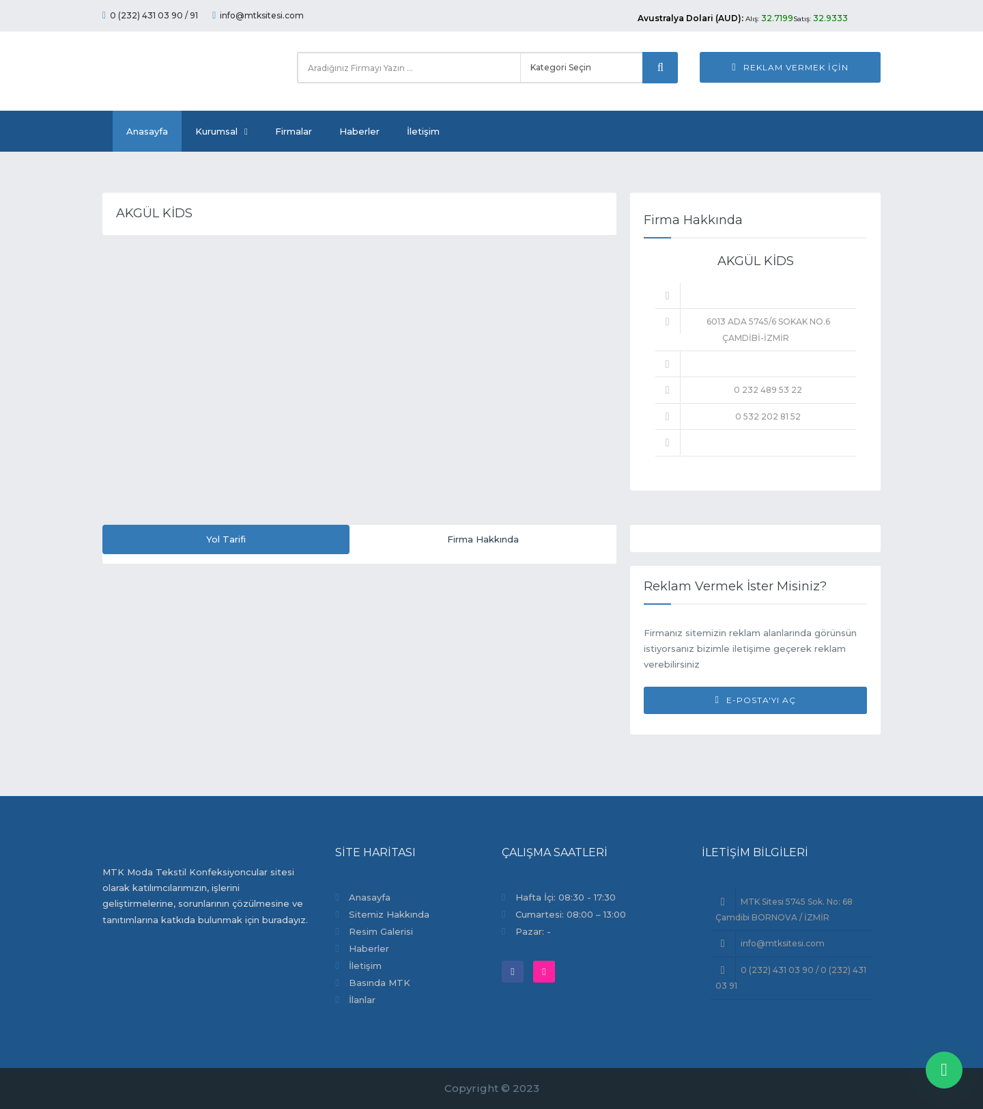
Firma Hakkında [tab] (483, 539)
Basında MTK (379, 982)
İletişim (423, 131)
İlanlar (362, 999)
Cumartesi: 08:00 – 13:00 (570, 914)
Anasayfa (147, 131)
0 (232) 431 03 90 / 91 (150, 15)
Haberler (359, 131)
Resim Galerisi (381, 931)
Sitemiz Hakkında (389, 914)
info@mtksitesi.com (258, 15)
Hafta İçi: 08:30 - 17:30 (565, 897)
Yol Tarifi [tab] (226, 539)
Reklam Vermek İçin (790, 67)
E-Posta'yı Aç (755, 700)
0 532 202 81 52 (768, 416)
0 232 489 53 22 (768, 390)
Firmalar (293, 131)
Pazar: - (533, 931)
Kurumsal (221, 131)
